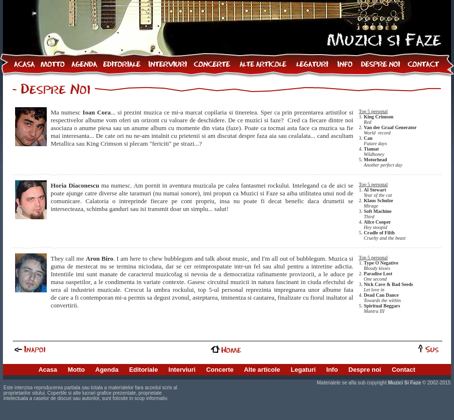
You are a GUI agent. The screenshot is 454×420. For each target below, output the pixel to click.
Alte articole (262, 369)
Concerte (219, 369)
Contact (403, 369)
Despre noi (364, 369)
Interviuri (182, 369)
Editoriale (143, 369)
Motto (76, 369)
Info (332, 369)
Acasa (47, 369)
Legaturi (303, 369)
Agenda (107, 369)
